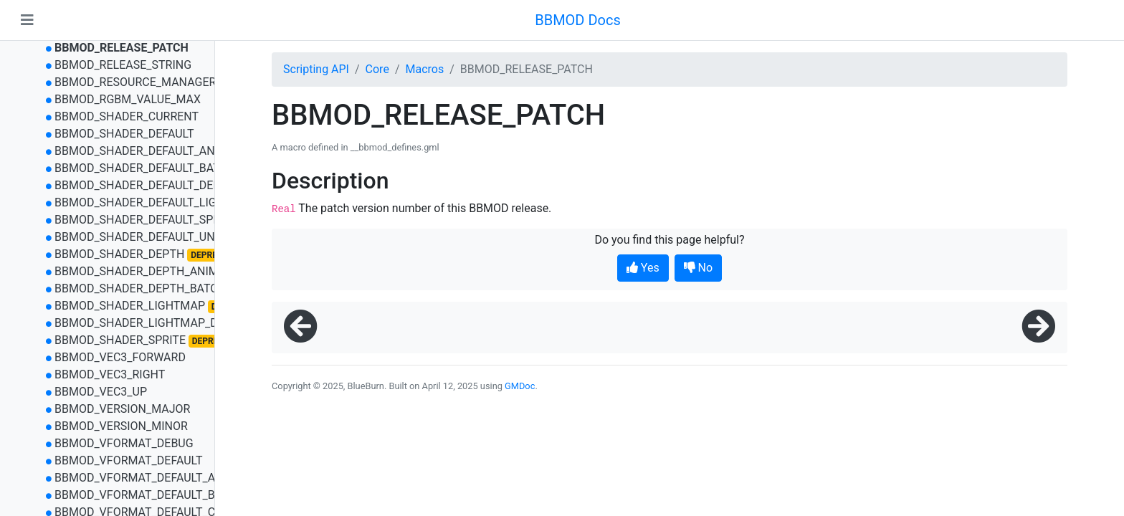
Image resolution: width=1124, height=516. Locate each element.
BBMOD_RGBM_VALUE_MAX (127, 99)
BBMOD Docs (578, 20)
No (698, 267)
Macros (424, 69)
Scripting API (316, 69)
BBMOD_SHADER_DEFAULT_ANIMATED (155, 151)
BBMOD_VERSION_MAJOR (122, 409)
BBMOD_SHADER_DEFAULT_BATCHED (151, 168)
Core (377, 69)
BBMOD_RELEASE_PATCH (121, 47)
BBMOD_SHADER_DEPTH (119, 254)
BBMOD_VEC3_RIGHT (109, 374)
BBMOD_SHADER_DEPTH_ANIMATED (150, 271)
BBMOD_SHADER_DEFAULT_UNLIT (142, 237)
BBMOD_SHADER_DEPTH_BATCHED (147, 288)
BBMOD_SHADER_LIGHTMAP (129, 305)
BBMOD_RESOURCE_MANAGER (135, 82)
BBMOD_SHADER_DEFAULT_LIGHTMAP (155, 202)
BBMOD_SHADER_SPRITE (120, 340)
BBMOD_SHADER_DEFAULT (124, 133)
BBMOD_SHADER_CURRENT (126, 116)
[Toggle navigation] (27, 20)
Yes (643, 267)
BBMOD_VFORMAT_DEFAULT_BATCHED (156, 495)
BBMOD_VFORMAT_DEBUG (124, 443)
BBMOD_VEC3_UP (100, 391)
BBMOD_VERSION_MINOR (121, 426)
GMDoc (520, 386)
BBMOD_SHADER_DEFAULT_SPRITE (145, 219)
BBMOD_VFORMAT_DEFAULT (128, 460)
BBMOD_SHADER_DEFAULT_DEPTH (144, 185)
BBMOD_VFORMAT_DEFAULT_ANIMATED (159, 477)
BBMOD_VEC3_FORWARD (120, 357)
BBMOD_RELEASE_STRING (122, 65)
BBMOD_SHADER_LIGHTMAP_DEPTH (150, 323)
